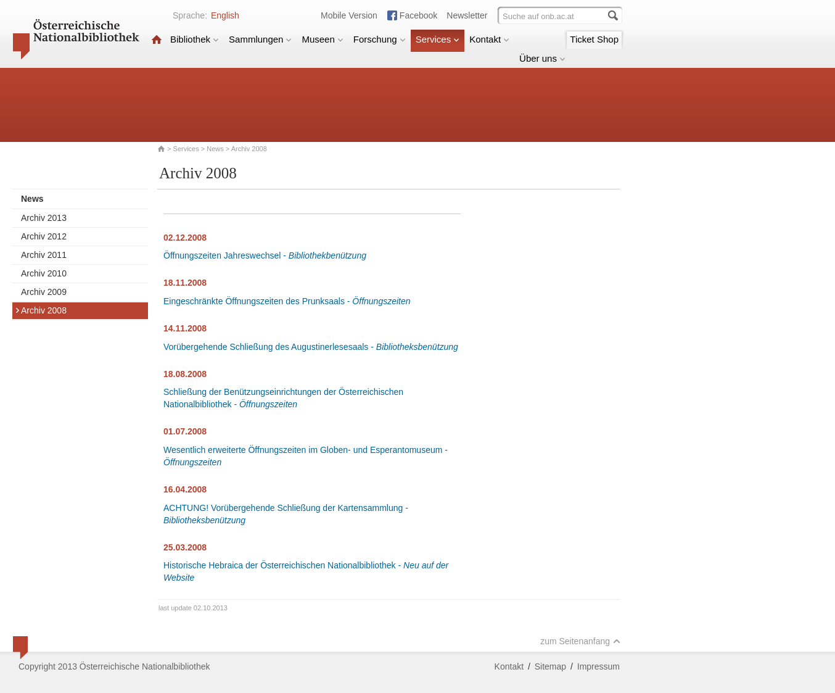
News (215, 148)
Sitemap (550, 666)
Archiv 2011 (44, 255)
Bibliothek (194, 39)
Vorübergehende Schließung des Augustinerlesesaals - (310, 347)
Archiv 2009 (44, 292)
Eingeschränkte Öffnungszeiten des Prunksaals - (287, 301)
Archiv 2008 (41, 310)
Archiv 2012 (44, 236)
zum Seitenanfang (580, 641)
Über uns (542, 58)
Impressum (598, 666)
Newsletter (466, 15)
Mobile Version (349, 15)
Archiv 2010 (44, 273)
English (225, 15)
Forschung (379, 39)
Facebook (418, 15)
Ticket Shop (594, 39)
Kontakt (489, 39)
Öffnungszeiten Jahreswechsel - (264, 255)
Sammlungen (260, 39)
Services (438, 39)
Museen (322, 39)
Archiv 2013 (44, 218)
